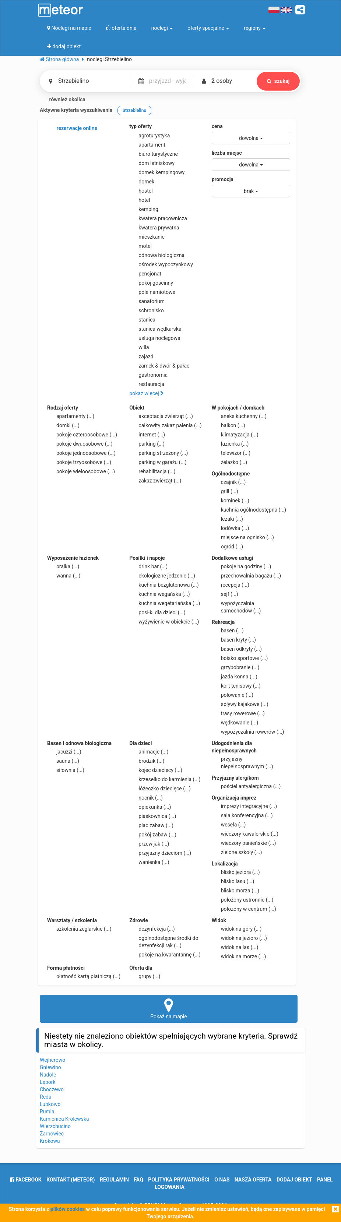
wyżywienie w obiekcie (164, 621)
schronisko (146, 310)
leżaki (227, 519)
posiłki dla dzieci (157, 612)
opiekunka (150, 807)
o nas (221, 1180)
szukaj (278, 81)
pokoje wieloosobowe (81, 471)
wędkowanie (235, 722)
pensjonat (145, 273)
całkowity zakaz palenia (165, 425)
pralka (63, 566)
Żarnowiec (52, 1134)
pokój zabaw (152, 834)
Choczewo (52, 1089)
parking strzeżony (158, 453)
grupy (144, 976)
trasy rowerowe (238, 713)
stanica (142, 319)
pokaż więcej (146, 393)
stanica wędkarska (155, 329)
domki (63, 425)
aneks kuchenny (239, 416)
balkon (228, 425)
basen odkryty (237, 649)
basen (228, 630)
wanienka (149, 862)
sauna (63, 761)
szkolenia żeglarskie (79, 929)
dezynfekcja (152, 929)
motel (140, 246)
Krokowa (50, 1141)
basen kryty (234, 639)
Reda (46, 1097)
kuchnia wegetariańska (164, 603)
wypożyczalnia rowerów (248, 731)
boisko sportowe (240, 658)
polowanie (232, 695)
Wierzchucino (55, 1126)
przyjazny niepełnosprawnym (242, 762)
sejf (225, 594)
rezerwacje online (72, 128)
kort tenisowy (236, 685)
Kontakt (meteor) (70, 1180)
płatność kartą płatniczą (83, 976)
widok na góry (237, 929)
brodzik (146, 761)
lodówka (230, 528)
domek (141, 181)
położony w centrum (244, 909)
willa (139, 347)
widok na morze (239, 956)
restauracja (146, 384)
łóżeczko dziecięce (160, 788)
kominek (230, 500)
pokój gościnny (151, 283)
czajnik (229, 482)
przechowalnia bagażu (246, 575)
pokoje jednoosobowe (81, 453)
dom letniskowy (152, 163)
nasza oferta (253, 1180)
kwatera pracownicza (158, 218)
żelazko (229, 462)
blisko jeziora (236, 872)
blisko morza (235, 890)
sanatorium (147, 301)
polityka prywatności (178, 1180)
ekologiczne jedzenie (162, 575)
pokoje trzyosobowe (79, 462)
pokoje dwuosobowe (80, 443)
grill (225, 491)
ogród (227, 546)
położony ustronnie (243, 899)
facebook (25, 1180)
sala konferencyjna (242, 815)
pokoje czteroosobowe (82, 434)
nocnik (146, 797)
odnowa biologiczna (156, 255)
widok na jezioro (239, 938)
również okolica (62, 100)
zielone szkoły (237, 852)
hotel (139, 200)
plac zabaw (151, 825)
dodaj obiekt (294, 1180)
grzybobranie (236, 667)
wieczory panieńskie (244, 843)
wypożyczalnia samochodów (236, 607)
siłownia (65, 770)
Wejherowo (52, 1060)
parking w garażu (157, 462)
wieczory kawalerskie (245, 834)
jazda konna (234, 676)
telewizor (231, 453)
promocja (222, 179)
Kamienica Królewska (64, 1119)
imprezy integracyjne (244, 806)
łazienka (230, 443)
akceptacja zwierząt (161, 416)
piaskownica (152, 816)
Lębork (48, 1082)
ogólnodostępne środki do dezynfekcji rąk (163, 941)
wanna (63, 575)
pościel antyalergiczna (246, 786)
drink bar (148, 566)
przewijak (149, 843)
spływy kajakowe (240, 704)
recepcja (230, 585)
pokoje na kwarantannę (164, 954)
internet (147, 434)
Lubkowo (50, 1104)
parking (147, 443)
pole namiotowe (152, 292)
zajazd (141, 356)
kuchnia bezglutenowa (163, 585)
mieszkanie (147, 236)
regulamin (114, 1180)
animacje (148, 751)
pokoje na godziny (241, 566)
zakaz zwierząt (155, 480)
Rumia (47, 1111)
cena (217, 126)
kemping (143, 209)
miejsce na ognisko (243, 537)
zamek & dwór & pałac (159, 365)
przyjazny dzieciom (160, 853)
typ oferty (140, 126)
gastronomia (148, 375)
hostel (140, 190)
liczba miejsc (227, 153)
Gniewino (50, 1067)
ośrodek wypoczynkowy (161, 264)
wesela (229, 824)
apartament (147, 144)
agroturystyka (149, 135)
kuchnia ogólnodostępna (249, 509)
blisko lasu (233, 881)
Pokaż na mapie (169, 1008)
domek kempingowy (156, 172)
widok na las (235, 947)
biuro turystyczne (153, 154)
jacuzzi (64, 751)
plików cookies (67, 1209)
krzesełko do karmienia (164, 779)
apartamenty (70, 416)
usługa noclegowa (154, 338)
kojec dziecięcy (155, 770)
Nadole (48, 1075)
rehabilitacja (152, 471)
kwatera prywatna (154, 227)
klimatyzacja (235, 434)
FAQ (138, 1180)
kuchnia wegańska (159, 594)
